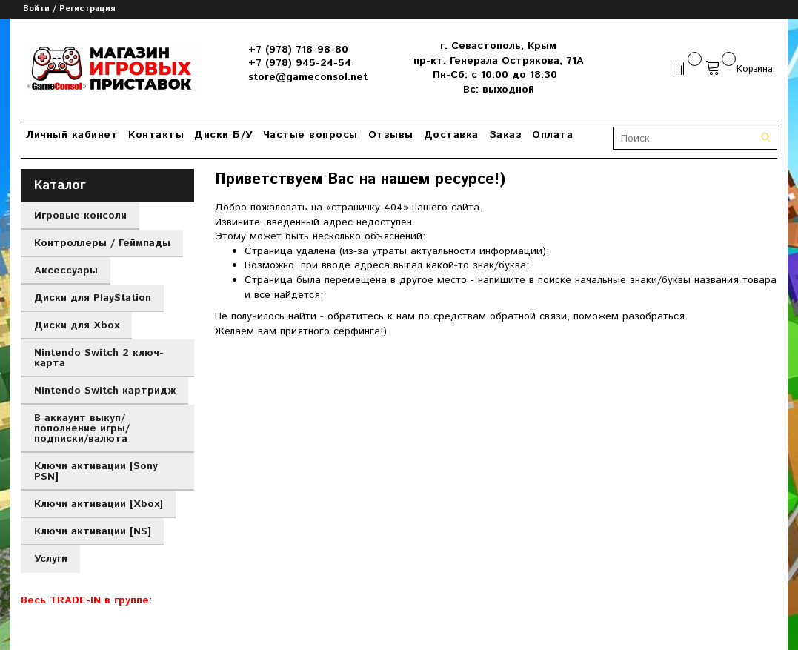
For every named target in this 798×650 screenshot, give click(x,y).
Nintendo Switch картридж (105, 390)
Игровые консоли (80, 215)
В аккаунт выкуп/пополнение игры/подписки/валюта (82, 428)
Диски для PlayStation (92, 298)
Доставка (451, 134)
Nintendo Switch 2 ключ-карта (99, 358)
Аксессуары (66, 270)
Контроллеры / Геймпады (102, 243)
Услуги (50, 558)
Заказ (505, 134)
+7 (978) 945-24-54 (299, 63)
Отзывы (390, 134)
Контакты (156, 134)
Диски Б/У (223, 134)
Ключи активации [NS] (92, 531)
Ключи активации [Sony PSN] (96, 471)
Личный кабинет (72, 134)
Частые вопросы (310, 134)
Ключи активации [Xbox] (98, 504)
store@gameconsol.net (308, 77)
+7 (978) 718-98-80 (298, 49)
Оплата (552, 134)
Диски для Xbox (76, 325)
